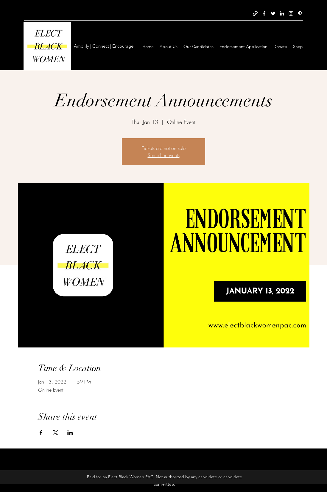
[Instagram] (291, 13)
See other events (164, 155)
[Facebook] (264, 13)
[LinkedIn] (282, 13)
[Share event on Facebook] (41, 432)
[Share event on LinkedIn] (70, 432)
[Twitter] (273, 13)
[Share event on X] (55, 432)
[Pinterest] (300, 13)
